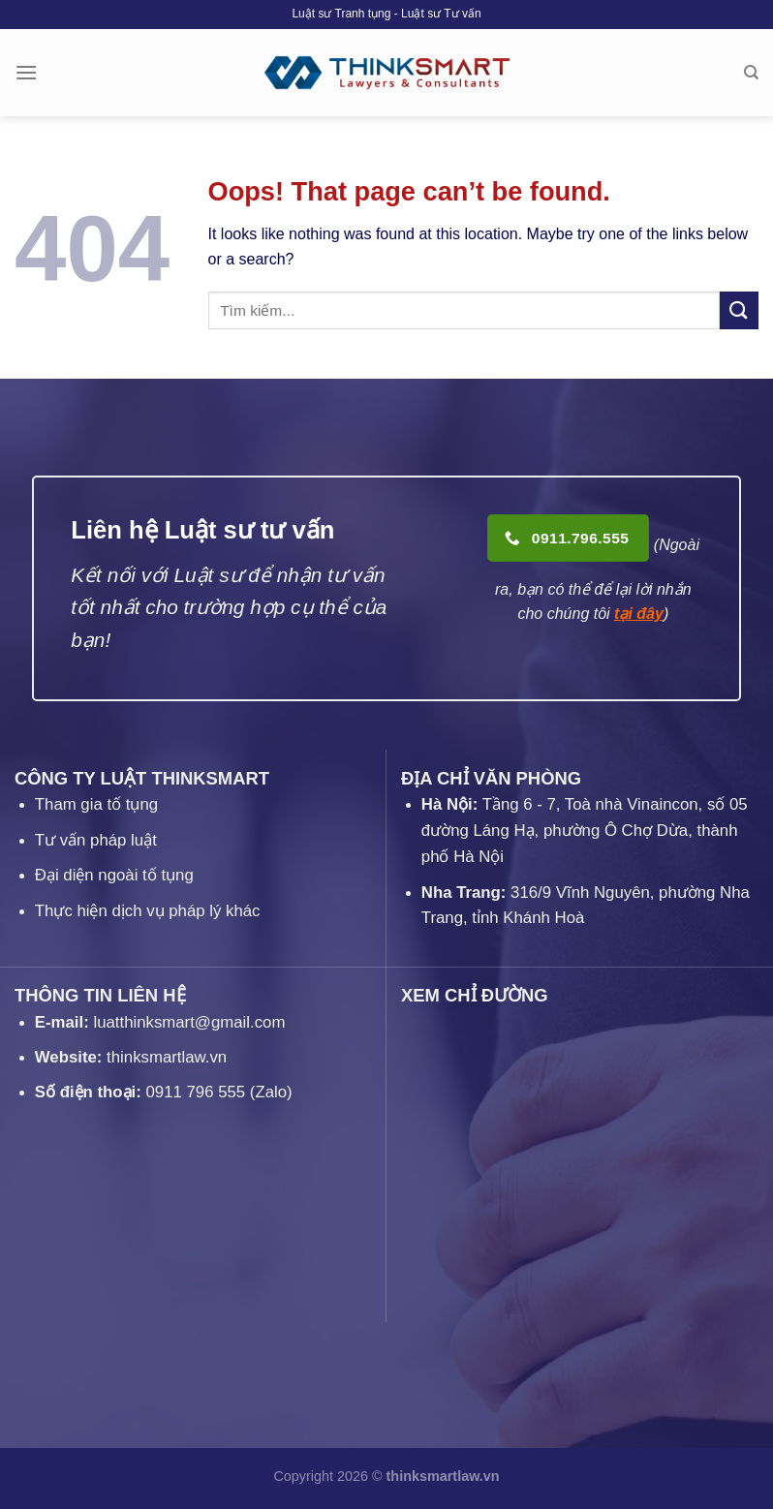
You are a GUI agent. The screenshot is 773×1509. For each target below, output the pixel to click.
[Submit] (739, 310)
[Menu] (26, 72)
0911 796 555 (196, 1092)
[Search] (751, 72)
